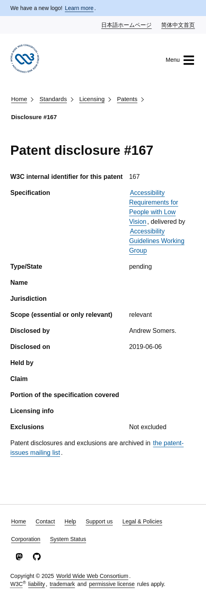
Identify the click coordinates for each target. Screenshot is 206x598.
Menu (180, 60)
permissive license (111, 584)
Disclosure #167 (34, 117)
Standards (53, 98)
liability (36, 584)
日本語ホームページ (126, 24)
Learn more (79, 8)
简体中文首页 (178, 24)
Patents (127, 98)
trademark (62, 584)
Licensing (91, 98)
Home (19, 98)
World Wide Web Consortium (92, 576)
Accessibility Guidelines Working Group (156, 241)
